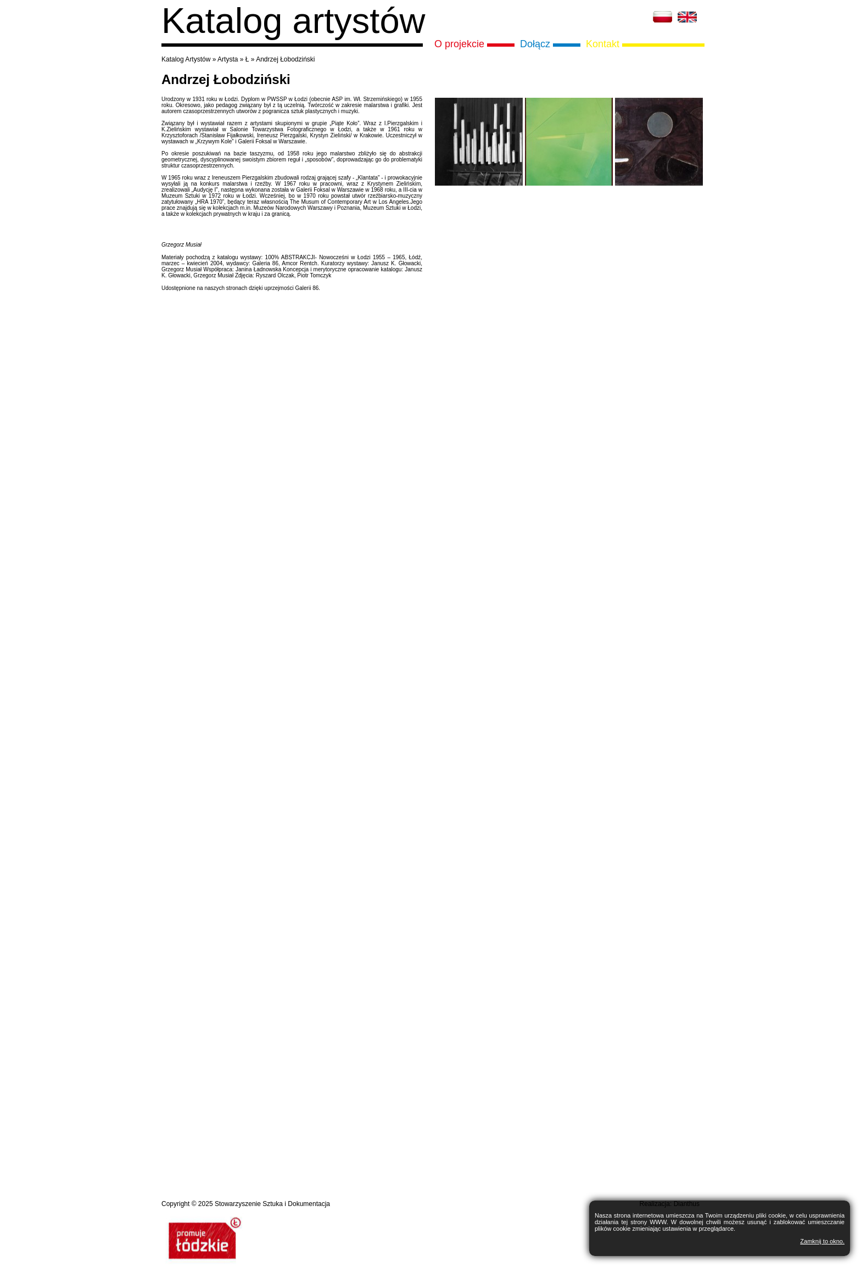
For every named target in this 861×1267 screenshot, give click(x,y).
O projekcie (459, 43)
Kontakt (602, 43)
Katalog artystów (293, 21)
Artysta (227, 59)
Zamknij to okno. (822, 1241)
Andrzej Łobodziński (285, 59)
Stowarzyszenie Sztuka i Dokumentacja (272, 1204)
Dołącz (535, 43)
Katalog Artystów (185, 59)
